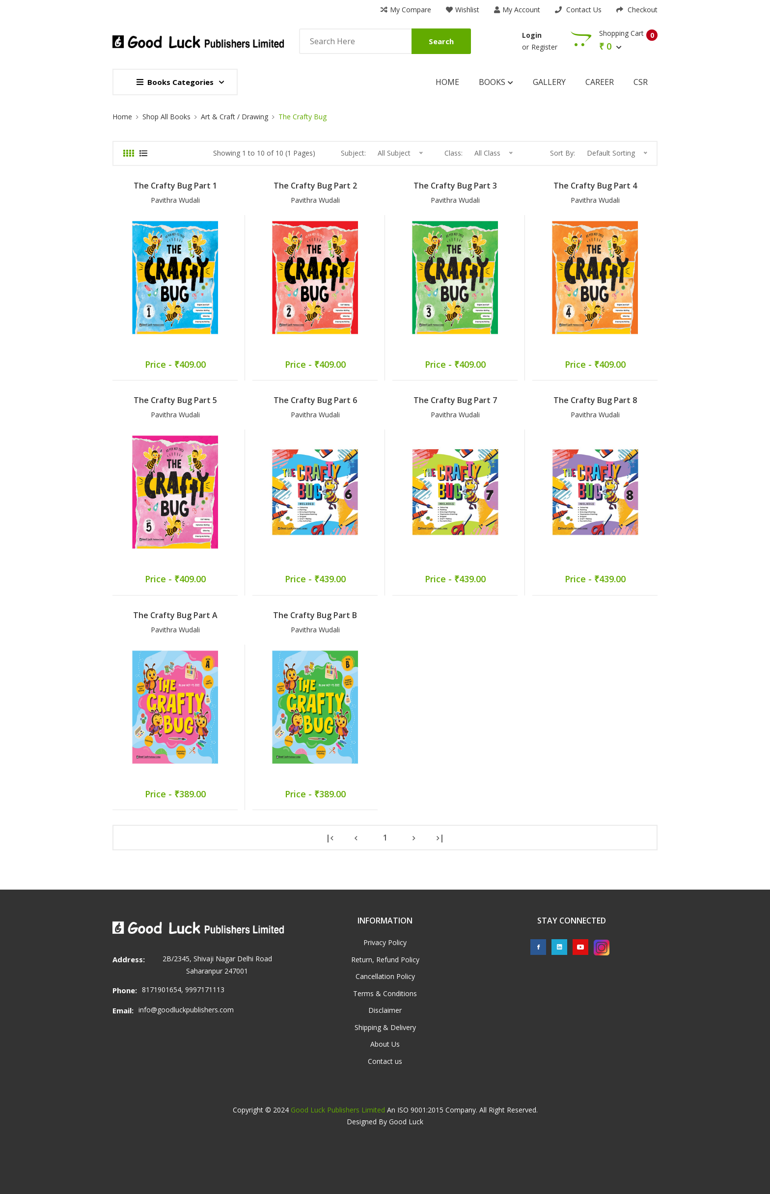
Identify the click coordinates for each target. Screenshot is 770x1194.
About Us (385, 1044)
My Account (517, 9)
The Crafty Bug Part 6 (315, 400)
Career (599, 82)
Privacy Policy (385, 942)
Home (447, 82)
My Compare (406, 9)
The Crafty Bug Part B (315, 615)
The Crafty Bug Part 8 (595, 400)
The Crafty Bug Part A (175, 615)
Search (441, 41)
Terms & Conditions (385, 993)
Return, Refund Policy (385, 959)
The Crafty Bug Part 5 (175, 400)
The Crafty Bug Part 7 (455, 400)
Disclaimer (385, 1010)
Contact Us (578, 9)
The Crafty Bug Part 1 (175, 185)
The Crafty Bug (302, 116)
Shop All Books (166, 116)
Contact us (385, 1061)
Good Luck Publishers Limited (338, 1109)
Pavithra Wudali (175, 200)
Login (532, 35)
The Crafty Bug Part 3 (455, 185)
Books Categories (175, 82)
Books (496, 82)
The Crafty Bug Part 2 (315, 185)
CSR (640, 82)
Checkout (637, 9)
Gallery (549, 82)
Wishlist (462, 9)
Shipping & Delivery (385, 1027)
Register (544, 47)
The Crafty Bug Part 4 (595, 185)
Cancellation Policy (385, 976)
